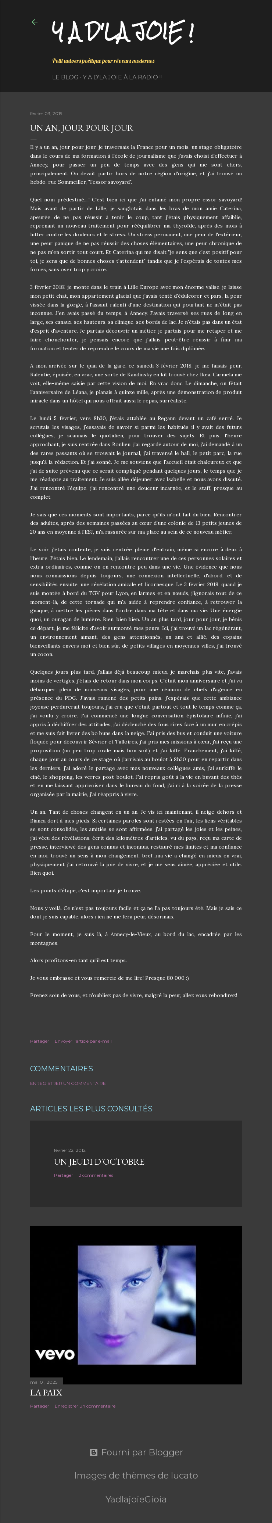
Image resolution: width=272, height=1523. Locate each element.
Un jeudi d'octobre (99, 1161)
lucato (184, 1475)
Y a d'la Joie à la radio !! (122, 77)
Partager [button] (39, 1041)
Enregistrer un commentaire (68, 1083)
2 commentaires (96, 1175)
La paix (46, 1392)
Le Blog (65, 77)
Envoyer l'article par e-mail (83, 1041)
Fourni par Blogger (136, 1452)
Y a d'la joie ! (123, 31)
